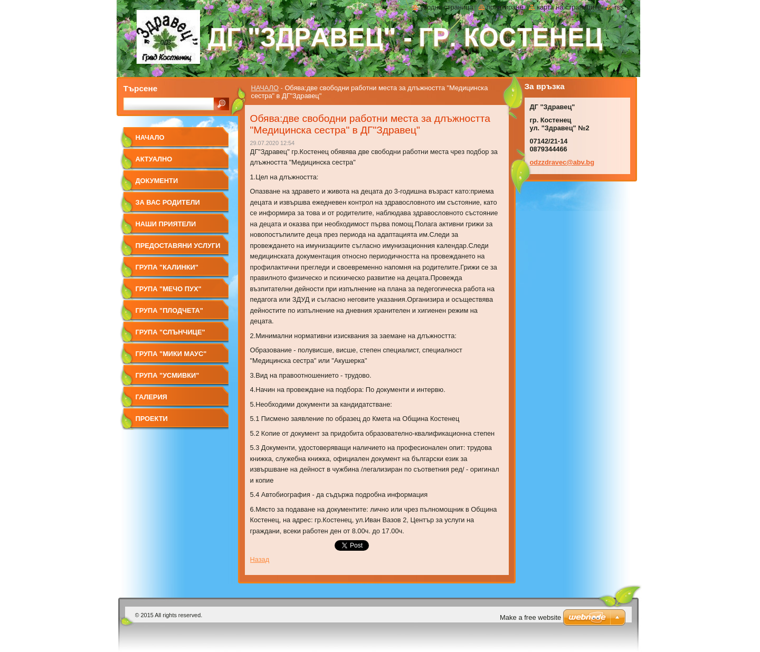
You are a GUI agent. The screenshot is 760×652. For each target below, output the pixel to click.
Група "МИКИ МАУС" (171, 354)
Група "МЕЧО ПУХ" (169, 289)
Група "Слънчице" (170, 332)
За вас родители (168, 202)
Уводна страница (446, 7)
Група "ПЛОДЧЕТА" (169, 310)
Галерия (151, 397)
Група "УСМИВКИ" (168, 375)
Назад (260, 559)
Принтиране (505, 7)
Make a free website (530, 617)
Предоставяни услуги (178, 246)
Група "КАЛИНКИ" (167, 267)
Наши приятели (166, 224)
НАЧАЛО (265, 88)
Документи (157, 181)
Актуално (154, 159)
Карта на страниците (569, 7)
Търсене (141, 88)
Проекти (152, 419)
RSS (618, 7)
